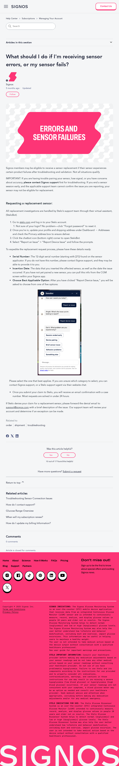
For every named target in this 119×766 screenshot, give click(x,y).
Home (6, 560)
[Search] (30, 26)
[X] (7, 587)
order (9, 425)
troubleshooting (36, 425)
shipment (20, 425)
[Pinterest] (40, 575)
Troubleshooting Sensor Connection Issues (29, 498)
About (15, 560)
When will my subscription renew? (24, 517)
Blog (5, 566)
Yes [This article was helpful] (50, 455)
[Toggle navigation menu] (6, 6)
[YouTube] (62, 575)
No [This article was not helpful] (68, 455)
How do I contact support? (20, 504)
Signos (9, 84)
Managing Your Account (50, 18)
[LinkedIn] (17, 435)
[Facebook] (7, 435)
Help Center (12, 18)
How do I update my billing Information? (28, 523)
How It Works (41, 560)
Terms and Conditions (14, 609)
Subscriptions (28, 18)
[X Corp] (12, 435)
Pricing (64, 560)
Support (15, 566)
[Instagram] (7, 575)
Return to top (15, 482)
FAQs (54, 560)
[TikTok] (29, 575)
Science (26, 560)
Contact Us (106, 6)
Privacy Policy (11, 612)
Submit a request (72, 471)
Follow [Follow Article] (13, 94)
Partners (27, 566)
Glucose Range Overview (20, 510)
